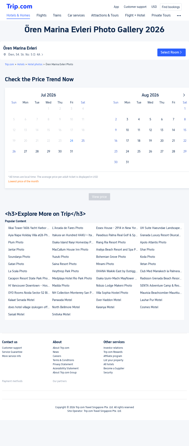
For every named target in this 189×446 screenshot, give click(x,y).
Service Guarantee (12, 352)
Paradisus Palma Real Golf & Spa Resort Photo (118, 235)
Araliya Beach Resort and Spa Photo (118, 249)
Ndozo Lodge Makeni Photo (114, 285)
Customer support (135, 6)
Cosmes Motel (149, 307)
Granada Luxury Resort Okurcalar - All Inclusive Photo (162, 235)
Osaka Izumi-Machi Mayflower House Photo (118, 278)
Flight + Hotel (135, 15)
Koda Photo (147, 256)
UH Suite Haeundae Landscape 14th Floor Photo (162, 228)
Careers (57, 356)
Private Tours (161, 15)
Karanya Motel (105, 307)
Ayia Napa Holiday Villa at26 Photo (30, 235)
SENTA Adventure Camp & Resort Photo (162, 285)
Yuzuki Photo (60, 256)
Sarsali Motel (16, 314)
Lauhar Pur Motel (151, 300)
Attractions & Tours (105, 15)
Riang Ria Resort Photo (111, 242)
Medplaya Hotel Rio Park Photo (72, 278)
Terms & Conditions (63, 360)
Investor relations (113, 347)
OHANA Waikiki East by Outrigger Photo (118, 271)
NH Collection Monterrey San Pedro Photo (74, 292)
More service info (11, 356)
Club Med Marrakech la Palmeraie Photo (162, 271)
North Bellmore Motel (66, 307)
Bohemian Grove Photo (111, 256)
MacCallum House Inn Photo (70, 249)
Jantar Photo (16, 249)
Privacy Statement (63, 364)
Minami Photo (105, 264)
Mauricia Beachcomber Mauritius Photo (162, 292)
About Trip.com (61, 347)
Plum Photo (15, 242)
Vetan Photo (148, 264)
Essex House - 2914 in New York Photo (118, 228)
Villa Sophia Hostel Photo (112, 292)
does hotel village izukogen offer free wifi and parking (30, 307)
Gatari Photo (16, 264)
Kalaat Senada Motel (21, 300)
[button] (171, 52)
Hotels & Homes (18, 15)
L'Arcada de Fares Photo (67, 228)
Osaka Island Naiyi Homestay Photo (74, 242)
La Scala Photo (17, 271)
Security (108, 372)
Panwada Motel (62, 300)
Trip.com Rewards (113, 352)
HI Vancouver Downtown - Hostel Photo (30, 285)
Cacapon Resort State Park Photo (29, 278)
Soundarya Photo (19, 256)
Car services (76, 15)
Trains (57, 15)
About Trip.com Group (65, 372)
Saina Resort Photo (64, 264)
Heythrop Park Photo (65, 271)
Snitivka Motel (61, 314)
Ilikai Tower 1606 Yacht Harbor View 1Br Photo (30, 228)
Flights (41, 15)
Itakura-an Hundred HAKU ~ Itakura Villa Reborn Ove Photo (74, 235)
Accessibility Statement (66, 368)
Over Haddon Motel (108, 300)
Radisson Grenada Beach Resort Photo (162, 278)
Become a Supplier (114, 368)
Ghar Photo (147, 249)
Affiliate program (113, 356)
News (56, 352)
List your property (113, 360)
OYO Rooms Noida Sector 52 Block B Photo (30, 292)
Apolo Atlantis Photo (153, 242)
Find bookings (171, 7)
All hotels (109, 364)
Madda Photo (60, 285)
